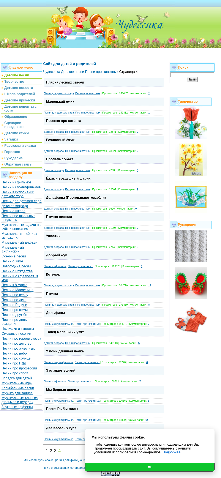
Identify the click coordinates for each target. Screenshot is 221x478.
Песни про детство (17, 343)
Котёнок (53, 274)
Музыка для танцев (17, 393)
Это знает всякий (60, 370)
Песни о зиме (12, 261)
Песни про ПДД (14, 363)
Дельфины (55, 313)
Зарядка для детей (17, 378)
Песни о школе (13, 211)
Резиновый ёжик (60, 140)
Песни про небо (14, 353)
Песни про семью (16, 310)
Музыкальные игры (17, 383)
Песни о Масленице (17, 290)
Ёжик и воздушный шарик (68, 178)
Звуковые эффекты (17, 407)
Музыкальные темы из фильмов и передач (20, 400)
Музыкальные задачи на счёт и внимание (21, 226)
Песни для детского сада (21, 201)
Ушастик (53, 236)
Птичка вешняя (59, 217)
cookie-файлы (54, 460)
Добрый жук (56, 255)
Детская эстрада (15, 206)
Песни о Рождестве (17, 271)
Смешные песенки (16, 333)
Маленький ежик (60, 101)
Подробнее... (173, 452)
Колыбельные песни (18, 388)
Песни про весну (15, 295)
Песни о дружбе (14, 315)
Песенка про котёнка (63, 121)
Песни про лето (14, 300)
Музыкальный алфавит (20, 242)
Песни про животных (18, 348)
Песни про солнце (16, 358)
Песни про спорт (15, 373)
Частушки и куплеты (18, 328)
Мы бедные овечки (62, 389)
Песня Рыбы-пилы (62, 409)
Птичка (52, 293)
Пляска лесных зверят (65, 82)
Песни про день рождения (14, 321)
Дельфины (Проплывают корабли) (76, 197)
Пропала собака (59, 159)
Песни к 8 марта (14, 285)
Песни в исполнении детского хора (18, 194)
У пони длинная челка (65, 351)
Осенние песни (14, 256)
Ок (150, 467)
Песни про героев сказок (21, 338)
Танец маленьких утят (65, 332)
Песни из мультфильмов (21, 187)
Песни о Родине (14, 305)
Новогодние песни (16, 266)
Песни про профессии (19, 368)
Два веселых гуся (61, 428)
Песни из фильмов (17, 182)
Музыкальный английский (13, 249)
